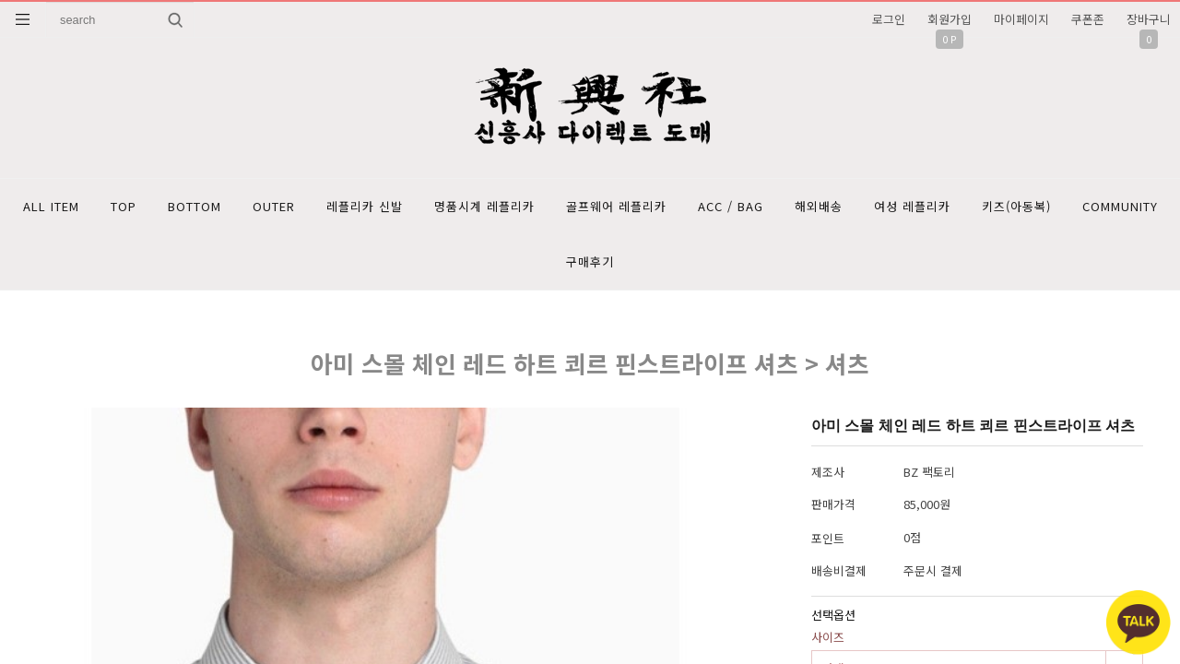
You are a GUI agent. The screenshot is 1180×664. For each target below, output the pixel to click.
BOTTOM (194, 206)
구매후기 (590, 261)
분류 (23, 19)
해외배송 (819, 206)
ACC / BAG (730, 206)
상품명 (46, 2)
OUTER (274, 206)
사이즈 (827, 637)
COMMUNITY (1120, 206)
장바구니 (1149, 19)
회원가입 (949, 19)
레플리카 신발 (364, 206)
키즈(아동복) (1016, 206)
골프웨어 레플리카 (616, 206)
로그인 (888, 19)
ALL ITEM (51, 206)
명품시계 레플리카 (484, 206)
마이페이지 (1021, 19)
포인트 (827, 538)
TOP (123, 206)
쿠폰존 (1087, 19)
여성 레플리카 (912, 206)
